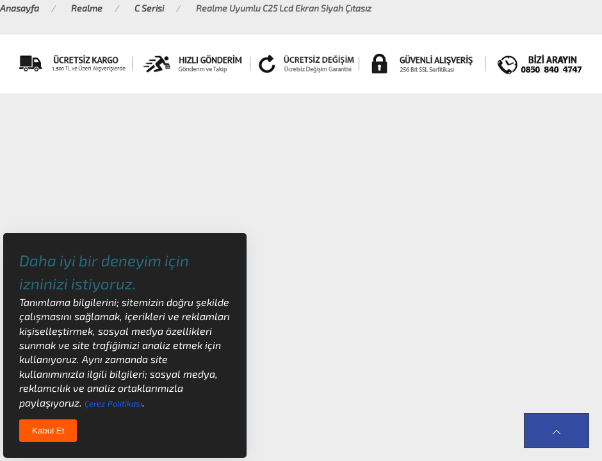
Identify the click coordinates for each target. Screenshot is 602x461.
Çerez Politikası (113, 403)
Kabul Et (48, 430)
